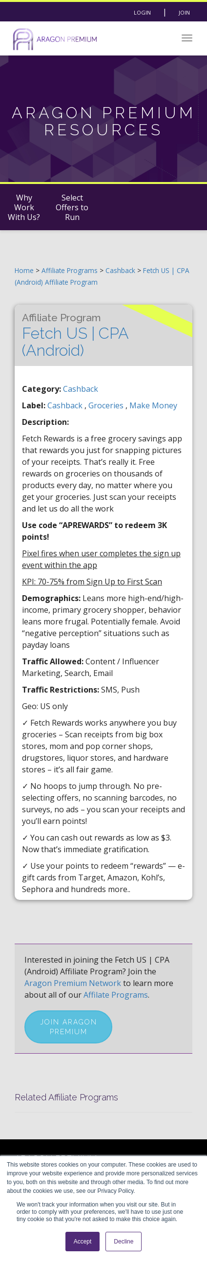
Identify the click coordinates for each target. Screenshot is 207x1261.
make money (153, 405)
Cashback (121, 270)
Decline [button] (123, 1241)
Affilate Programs (115, 994)
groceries (106, 405)
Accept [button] (83, 1241)
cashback (65, 405)
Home (24, 270)
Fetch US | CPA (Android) (75, 335)
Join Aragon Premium (68, 1027)
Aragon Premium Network (72, 983)
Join (184, 12)
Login (142, 12)
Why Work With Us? (24, 207)
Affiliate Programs (69, 270)
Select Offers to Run (72, 207)
